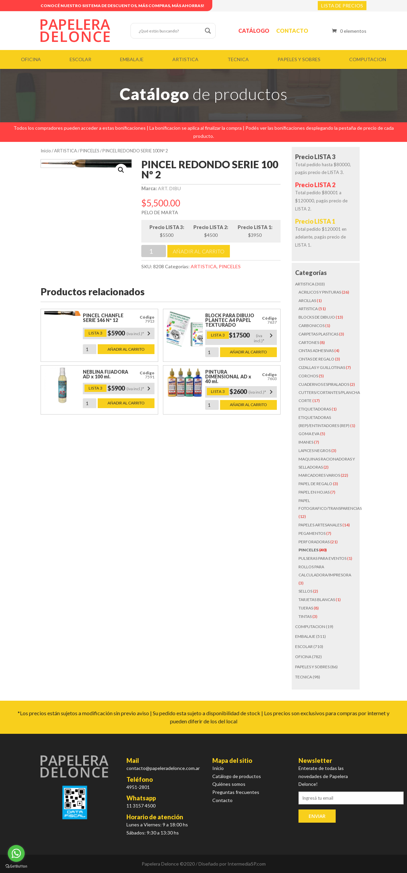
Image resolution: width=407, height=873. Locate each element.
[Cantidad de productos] (153, 251)
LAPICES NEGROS (314, 450)
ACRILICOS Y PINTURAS (319, 292)
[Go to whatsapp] (16, 853)
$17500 (252, 337)
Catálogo (253, 30)
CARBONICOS (311, 325)
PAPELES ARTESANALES (320, 524)
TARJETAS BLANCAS (316, 599)
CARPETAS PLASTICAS (318, 333)
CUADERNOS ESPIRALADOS (323, 384)
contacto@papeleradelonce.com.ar (163, 768)
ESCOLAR (80, 59)
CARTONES (308, 342)
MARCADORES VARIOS (319, 475)
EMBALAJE (132, 59)
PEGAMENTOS (312, 533)
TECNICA (238, 59)
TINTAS (305, 616)
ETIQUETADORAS (314, 408)
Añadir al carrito (198, 251)
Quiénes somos (228, 784)
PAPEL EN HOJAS (314, 492)
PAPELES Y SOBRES (299, 59)
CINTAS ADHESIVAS (316, 350)
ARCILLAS (307, 300)
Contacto (292, 30)
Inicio (46, 150)
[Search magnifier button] (208, 30)
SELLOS (305, 591)
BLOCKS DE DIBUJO (316, 317)
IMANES (305, 442)
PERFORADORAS (314, 541)
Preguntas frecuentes (235, 792)
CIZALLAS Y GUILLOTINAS (321, 367)
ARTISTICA (185, 59)
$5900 (130, 333)
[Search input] (170, 30)
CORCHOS (308, 375)
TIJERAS (305, 607)
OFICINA (31, 59)
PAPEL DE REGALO (315, 483)
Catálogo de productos (236, 776)
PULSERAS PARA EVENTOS (322, 558)
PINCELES (89, 150)
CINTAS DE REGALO (316, 358)
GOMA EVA (308, 433)
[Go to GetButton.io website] (16, 866)
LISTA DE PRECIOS (342, 5)
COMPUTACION (367, 59)
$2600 (252, 392)
